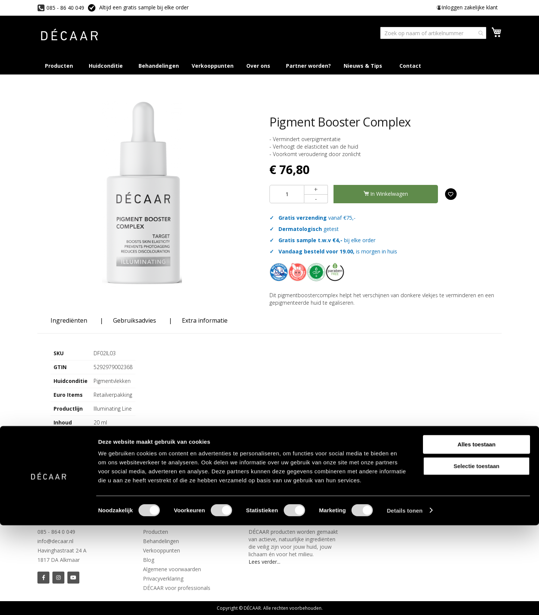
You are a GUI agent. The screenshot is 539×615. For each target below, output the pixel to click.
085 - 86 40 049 (65, 7)
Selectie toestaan (477, 555)
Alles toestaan (476, 534)
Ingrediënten (69, 320)
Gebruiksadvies (134, 320)
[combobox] (433, 33)
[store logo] (69, 36)
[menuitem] (364, 65)
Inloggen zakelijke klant (470, 7)
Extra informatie (205, 320)
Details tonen (404, 600)
